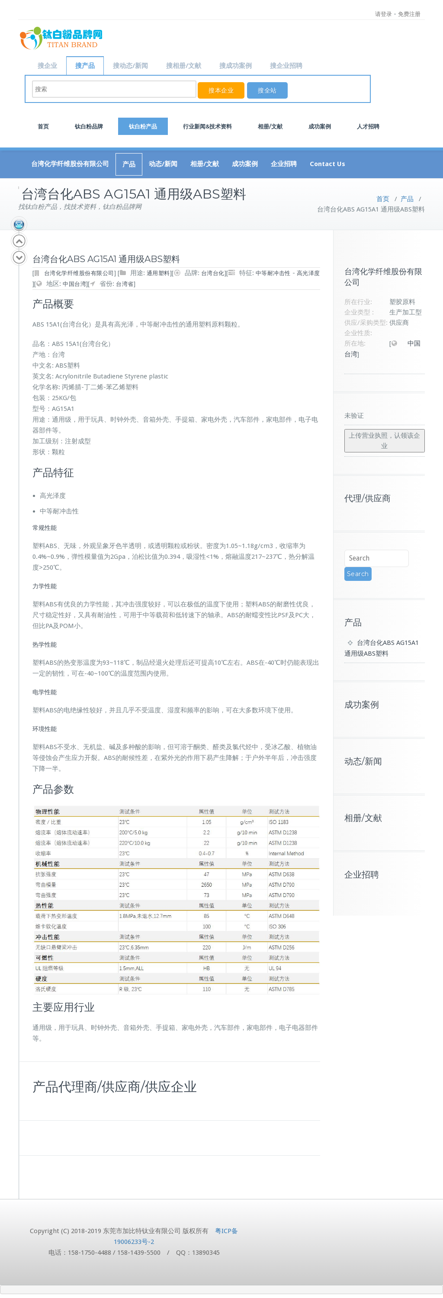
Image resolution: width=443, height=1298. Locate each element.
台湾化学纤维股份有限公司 (70, 163)
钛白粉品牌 (89, 125)
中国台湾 (74, 283)
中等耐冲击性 (273, 272)
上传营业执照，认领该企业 (384, 440)
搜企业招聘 (286, 65)
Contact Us (327, 163)
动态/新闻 (163, 163)
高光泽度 (308, 272)
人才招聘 (368, 125)
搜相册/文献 (183, 65)
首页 (43, 125)
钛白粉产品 (143, 125)
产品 (128, 163)
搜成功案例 (235, 65)
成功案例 (319, 125)
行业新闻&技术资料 (207, 125)
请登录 (383, 14)
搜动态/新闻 (130, 65)
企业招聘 (284, 163)
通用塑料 (158, 272)
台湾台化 (213, 272)
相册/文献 (270, 125)
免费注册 (409, 14)
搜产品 (85, 65)
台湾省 (125, 283)
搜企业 (47, 65)
